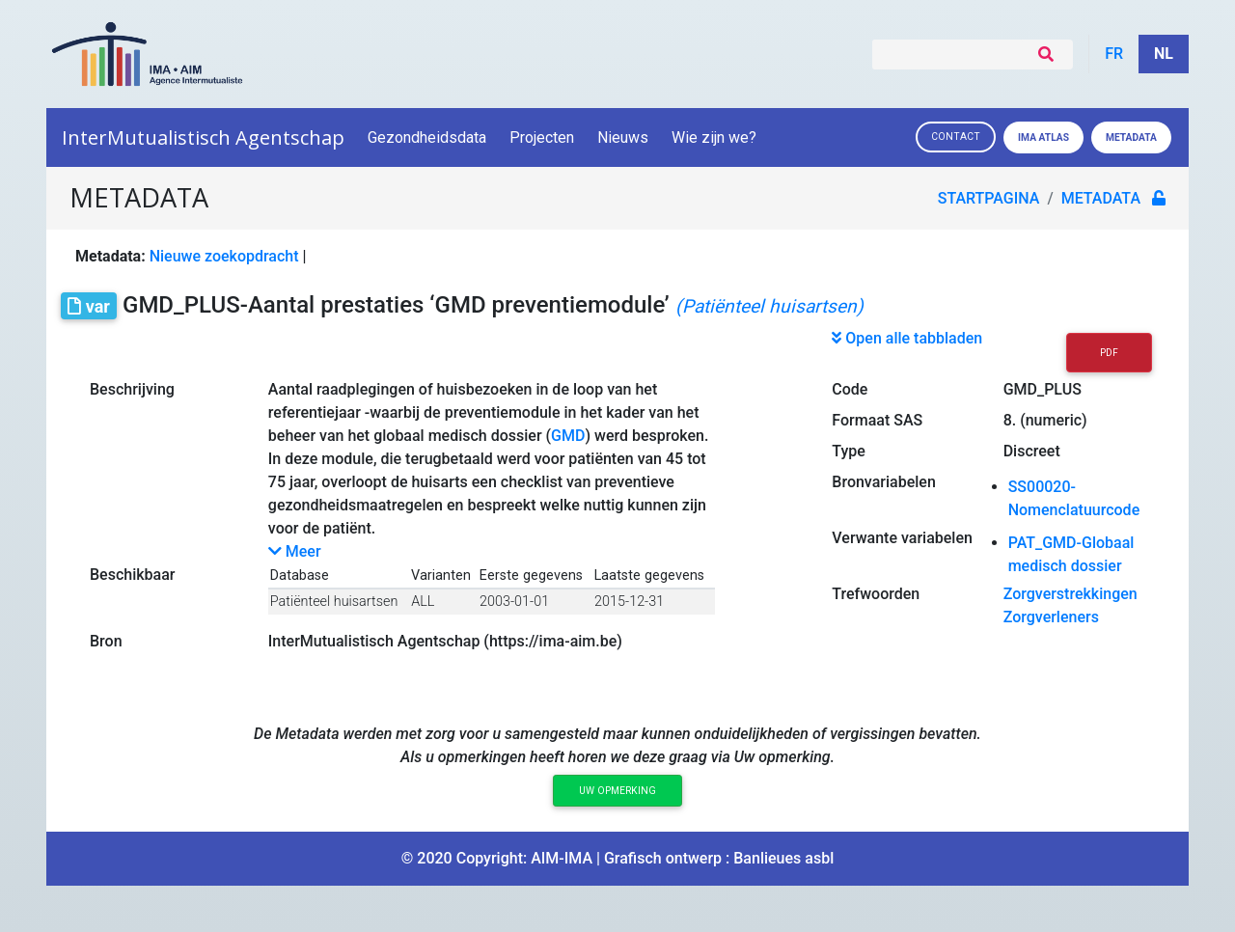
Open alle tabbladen (907, 338)
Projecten (541, 137)
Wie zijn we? (715, 137)
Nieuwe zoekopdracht (224, 256)
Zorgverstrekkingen (1070, 594)
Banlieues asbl (783, 858)
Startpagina (989, 198)
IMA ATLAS (1043, 137)
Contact (955, 136)
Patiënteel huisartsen (334, 601)
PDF (1109, 352)
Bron (106, 641)
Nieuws (622, 137)
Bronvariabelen (883, 482)
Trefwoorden (875, 594)
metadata (1100, 198)
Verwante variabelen (902, 538)
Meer (294, 551)
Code (849, 389)
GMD (568, 435)
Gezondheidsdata (427, 137)
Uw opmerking (617, 790)
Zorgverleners (1051, 617)
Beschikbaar (132, 574)
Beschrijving (132, 389)
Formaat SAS (877, 420)
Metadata (1131, 137)
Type (848, 451)
